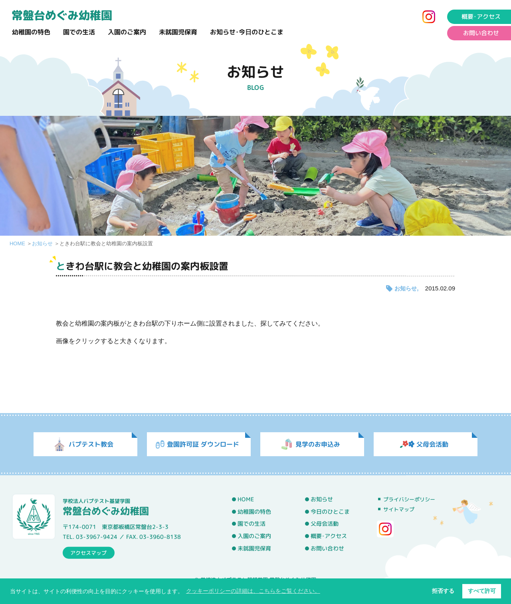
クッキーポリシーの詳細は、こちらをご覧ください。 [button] (253, 591)
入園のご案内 (127, 32)
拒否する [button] (443, 591)
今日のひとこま (330, 512)
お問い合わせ (327, 548)
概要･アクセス (329, 536)
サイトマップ (398, 509)
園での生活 (79, 32)
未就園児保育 (178, 32)
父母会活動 (325, 524)
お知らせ (42, 243)
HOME (17, 243)
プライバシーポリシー (409, 499)
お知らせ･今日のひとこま (246, 32)
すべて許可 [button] (482, 591)
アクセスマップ (88, 552)
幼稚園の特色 (31, 32)
